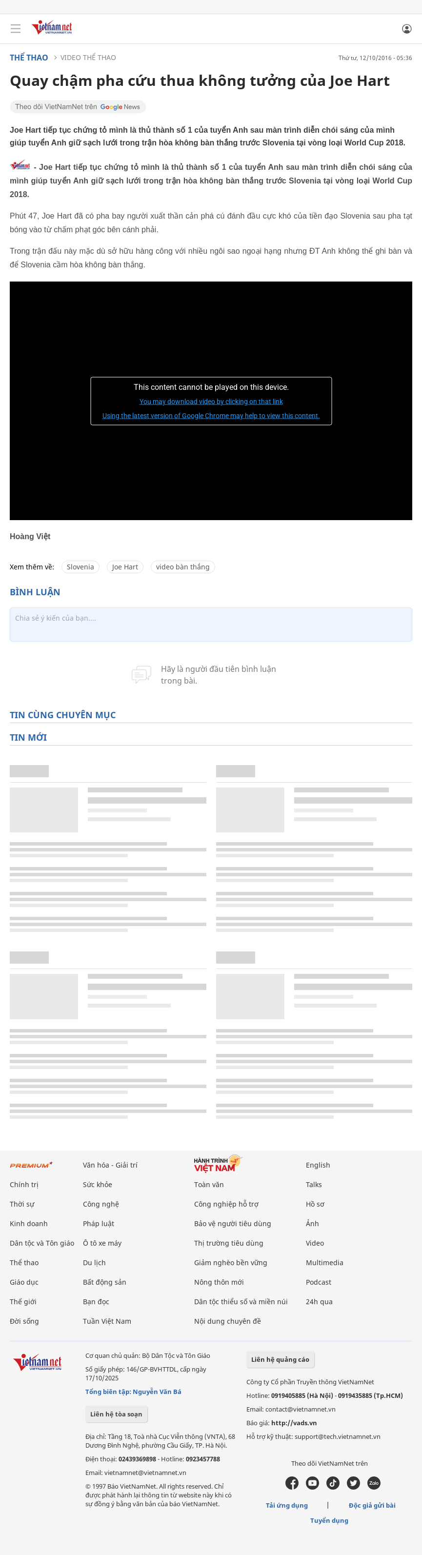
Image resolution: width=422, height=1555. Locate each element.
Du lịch (94, 1262)
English (318, 1165)
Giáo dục (24, 1282)
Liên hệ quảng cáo (280, 1359)
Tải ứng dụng (287, 1505)
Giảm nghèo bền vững (230, 1262)
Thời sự (22, 1204)
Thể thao (29, 57)
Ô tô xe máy (102, 1243)
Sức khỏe (97, 1184)
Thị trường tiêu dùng (228, 1243)
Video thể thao (88, 57)
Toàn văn (209, 1184)
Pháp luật (98, 1223)
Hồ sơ (315, 1204)
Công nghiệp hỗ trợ (226, 1204)
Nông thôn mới (219, 1282)
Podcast (318, 1282)
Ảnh (312, 1223)
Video (315, 1243)
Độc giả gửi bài (372, 1505)
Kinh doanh (29, 1223)
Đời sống (24, 1321)
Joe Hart (125, 566)
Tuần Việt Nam (107, 1321)
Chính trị (24, 1184)
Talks (314, 1184)
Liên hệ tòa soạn (116, 1414)
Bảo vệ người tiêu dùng (232, 1223)
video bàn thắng (183, 566)
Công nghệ (101, 1204)
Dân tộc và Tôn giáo (42, 1243)
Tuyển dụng (329, 1520)
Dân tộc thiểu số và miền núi (241, 1301)
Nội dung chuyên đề (227, 1321)
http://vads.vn (294, 1422)
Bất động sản (104, 1282)
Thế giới (23, 1301)
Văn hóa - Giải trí (110, 1165)
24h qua (319, 1301)
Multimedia (324, 1262)
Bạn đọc (96, 1301)
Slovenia (80, 566)
